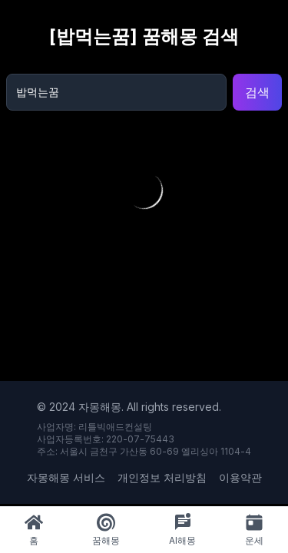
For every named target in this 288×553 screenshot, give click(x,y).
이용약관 (240, 477)
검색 (257, 92)
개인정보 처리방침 (162, 477)
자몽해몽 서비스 (66, 477)
